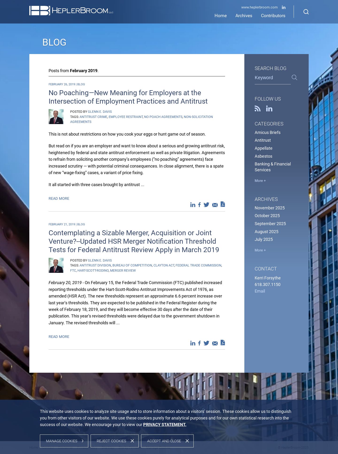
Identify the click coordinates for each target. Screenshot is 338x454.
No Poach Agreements (163, 117)
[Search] (306, 11)
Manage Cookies (61, 441)
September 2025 (270, 223)
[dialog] (169, 427)
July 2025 (264, 239)
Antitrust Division (95, 265)
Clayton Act (164, 265)
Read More (59, 198)
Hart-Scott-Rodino (93, 270)
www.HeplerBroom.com (259, 7)
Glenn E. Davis (100, 112)
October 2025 (267, 215)
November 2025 (270, 208)
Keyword (264, 77)
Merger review (123, 270)
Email (260, 291)
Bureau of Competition (132, 265)
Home (221, 15)
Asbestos (263, 156)
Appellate (264, 148)
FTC (73, 270)
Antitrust (263, 140)
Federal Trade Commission (198, 265)
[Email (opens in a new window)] (215, 205)
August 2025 (266, 231)
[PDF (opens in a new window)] (223, 205)
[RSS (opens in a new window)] (258, 110)
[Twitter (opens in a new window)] (206, 205)
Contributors (273, 15)
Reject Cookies (111, 441)
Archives (243, 15)
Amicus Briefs (267, 132)
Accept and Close (164, 441)
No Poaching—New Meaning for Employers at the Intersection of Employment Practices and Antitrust (128, 97)
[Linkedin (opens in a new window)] (283, 8)
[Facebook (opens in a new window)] (199, 205)
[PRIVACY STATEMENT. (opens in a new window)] (164, 424)
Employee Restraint (126, 117)
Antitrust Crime (93, 117)
